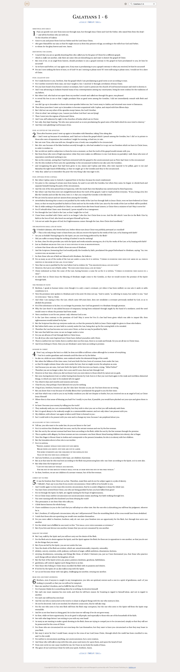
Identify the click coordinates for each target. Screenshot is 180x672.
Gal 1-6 (91, 22)
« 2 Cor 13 (82, 22)
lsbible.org (132, 667)
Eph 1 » (98, 22)
